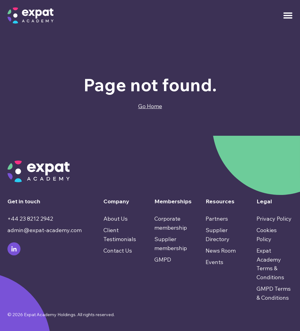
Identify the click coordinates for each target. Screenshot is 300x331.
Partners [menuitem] (217, 218)
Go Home (150, 106)
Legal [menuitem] (264, 201)
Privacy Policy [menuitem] (274, 218)
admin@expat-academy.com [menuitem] (44, 230)
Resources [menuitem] (220, 201)
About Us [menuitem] (115, 218)
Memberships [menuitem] (172, 201)
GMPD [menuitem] (162, 259)
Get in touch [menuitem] (23, 201)
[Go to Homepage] (30, 15)
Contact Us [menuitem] (117, 250)
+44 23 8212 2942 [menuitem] (30, 218)
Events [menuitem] (214, 262)
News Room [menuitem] (221, 250)
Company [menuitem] (116, 201)
